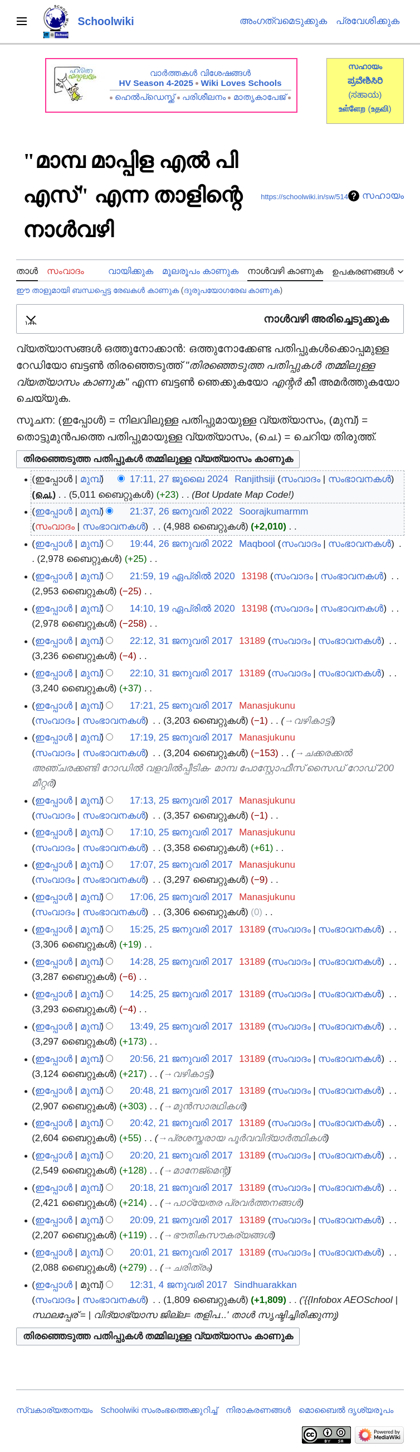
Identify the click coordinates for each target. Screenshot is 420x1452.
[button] (210, 319)
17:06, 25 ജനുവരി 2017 (181, 897)
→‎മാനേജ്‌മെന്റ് (195, 1170)
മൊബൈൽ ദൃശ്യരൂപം (346, 1410)
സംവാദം (300, 479)
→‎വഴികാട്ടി (308, 720)
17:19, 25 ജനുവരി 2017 (181, 737)
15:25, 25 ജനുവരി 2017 (181, 929)
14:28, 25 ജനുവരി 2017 (181, 961)
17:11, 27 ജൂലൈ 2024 (179, 479)
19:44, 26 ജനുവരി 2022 (181, 544)
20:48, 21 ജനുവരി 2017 (181, 1090)
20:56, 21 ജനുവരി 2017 (181, 1059)
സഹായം (383, 195)
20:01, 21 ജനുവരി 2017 (181, 1252)
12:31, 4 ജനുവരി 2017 (178, 1285)
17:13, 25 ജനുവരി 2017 (181, 800)
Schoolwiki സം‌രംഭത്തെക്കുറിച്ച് (159, 1410)
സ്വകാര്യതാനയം (54, 1410)
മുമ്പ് (90, 479)
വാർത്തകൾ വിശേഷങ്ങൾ (200, 73)
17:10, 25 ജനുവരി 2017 (181, 832)
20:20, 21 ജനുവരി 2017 (181, 1155)
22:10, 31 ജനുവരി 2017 (181, 673)
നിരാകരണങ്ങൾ (258, 1410)
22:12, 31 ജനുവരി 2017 (181, 641)
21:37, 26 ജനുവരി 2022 (181, 511)
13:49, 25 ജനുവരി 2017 (181, 1026)
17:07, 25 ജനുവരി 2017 (181, 864)
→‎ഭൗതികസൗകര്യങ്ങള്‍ (217, 1235)
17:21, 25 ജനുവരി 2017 (181, 705)
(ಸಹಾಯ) (365, 94)
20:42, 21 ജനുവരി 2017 (181, 1123)
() (379, 108)
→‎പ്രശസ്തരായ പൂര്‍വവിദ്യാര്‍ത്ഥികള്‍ (242, 1138)
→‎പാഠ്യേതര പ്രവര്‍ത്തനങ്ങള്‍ (232, 1203)
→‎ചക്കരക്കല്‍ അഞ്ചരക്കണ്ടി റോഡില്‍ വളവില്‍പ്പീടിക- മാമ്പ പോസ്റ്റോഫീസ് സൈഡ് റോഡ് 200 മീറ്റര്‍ (213, 768)
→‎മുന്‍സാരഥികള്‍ (203, 1106)
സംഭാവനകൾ (359, 479)
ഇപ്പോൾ (53, 511)
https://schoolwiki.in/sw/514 (304, 197)
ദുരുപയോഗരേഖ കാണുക (232, 290)
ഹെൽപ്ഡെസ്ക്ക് (144, 97)
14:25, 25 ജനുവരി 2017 (181, 994)
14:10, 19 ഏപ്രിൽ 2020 (182, 608)
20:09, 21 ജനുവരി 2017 (181, 1220)
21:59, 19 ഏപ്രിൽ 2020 (182, 576)
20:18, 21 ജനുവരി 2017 (181, 1187)
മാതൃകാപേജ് (259, 97)
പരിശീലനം (204, 97)
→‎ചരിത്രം (186, 1267)
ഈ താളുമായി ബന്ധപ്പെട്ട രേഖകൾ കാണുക (97, 290)
